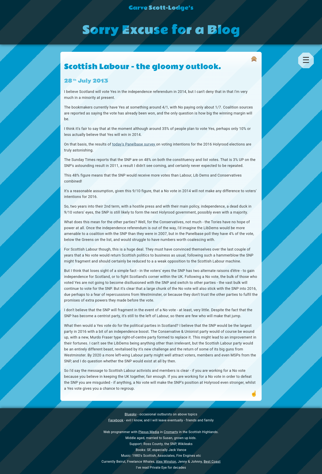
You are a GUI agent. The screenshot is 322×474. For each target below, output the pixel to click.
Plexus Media (148, 432)
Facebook (115, 420)
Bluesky (131, 414)
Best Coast (212, 462)
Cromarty (171, 432)
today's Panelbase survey (134, 144)
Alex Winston (166, 462)
